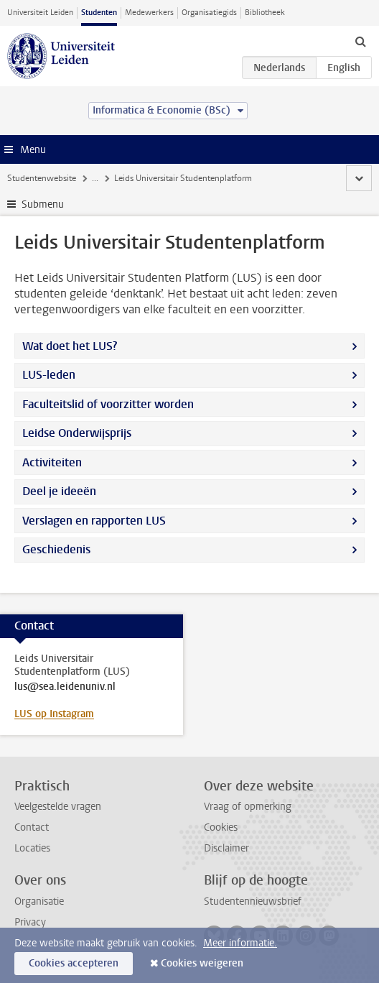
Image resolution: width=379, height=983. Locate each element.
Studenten (99, 12)
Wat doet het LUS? (69, 346)
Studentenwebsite (41, 178)
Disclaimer (226, 848)
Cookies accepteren (73, 963)
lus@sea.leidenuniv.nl (65, 686)
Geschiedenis (56, 549)
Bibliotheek (265, 12)
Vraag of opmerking (247, 806)
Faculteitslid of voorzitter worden (108, 404)
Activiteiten (52, 462)
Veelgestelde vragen (57, 806)
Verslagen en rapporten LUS (94, 520)
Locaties (32, 848)
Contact (31, 827)
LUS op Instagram (54, 714)
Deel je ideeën (59, 491)
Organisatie (39, 901)
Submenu (43, 204)
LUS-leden (48, 374)
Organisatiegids (209, 12)
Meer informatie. (240, 943)
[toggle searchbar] (360, 40)
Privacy (30, 922)
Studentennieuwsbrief (252, 901)
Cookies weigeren (202, 963)
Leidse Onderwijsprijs (76, 432)
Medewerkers (149, 12)
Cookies (221, 827)
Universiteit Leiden (40, 12)
